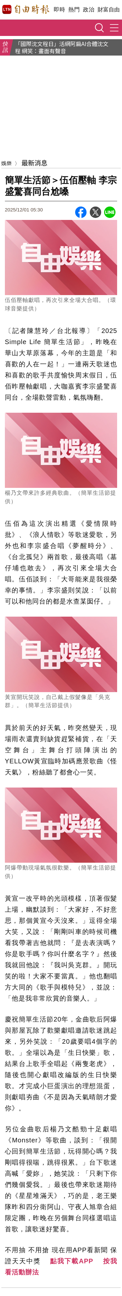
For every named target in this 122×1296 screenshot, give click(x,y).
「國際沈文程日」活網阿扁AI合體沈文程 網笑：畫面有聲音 (61, 47)
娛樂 (6, 163)
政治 (88, 10)
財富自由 (108, 10)
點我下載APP (71, 1261)
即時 (59, 10)
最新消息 (34, 162)
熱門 (74, 10)
